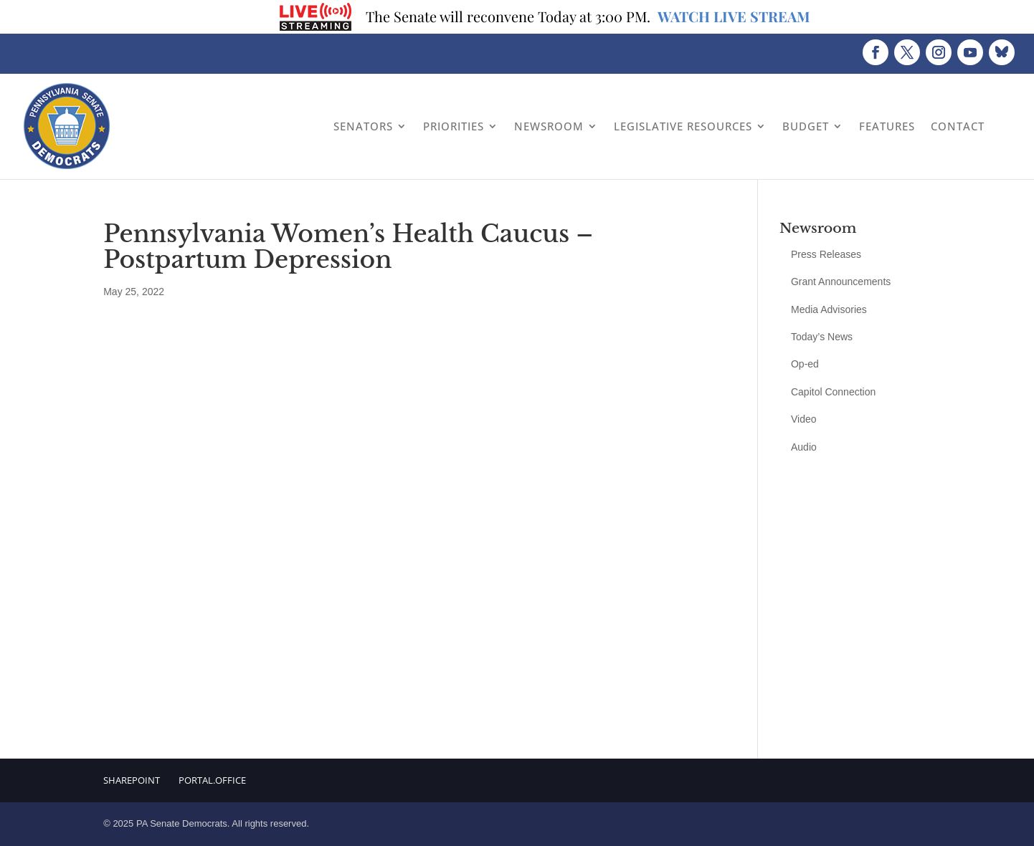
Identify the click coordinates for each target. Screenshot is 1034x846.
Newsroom (549, 126)
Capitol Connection (833, 392)
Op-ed (805, 364)
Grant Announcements (841, 281)
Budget (805, 126)
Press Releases (826, 254)
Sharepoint (131, 780)
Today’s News (822, 336)
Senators (363, 126)
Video (804, 419)
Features (887, 126)
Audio (804, 447)
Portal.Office (212, 780)
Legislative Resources (683, 126)
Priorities (453, 126)
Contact (958, 126)
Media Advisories (829, 309)
